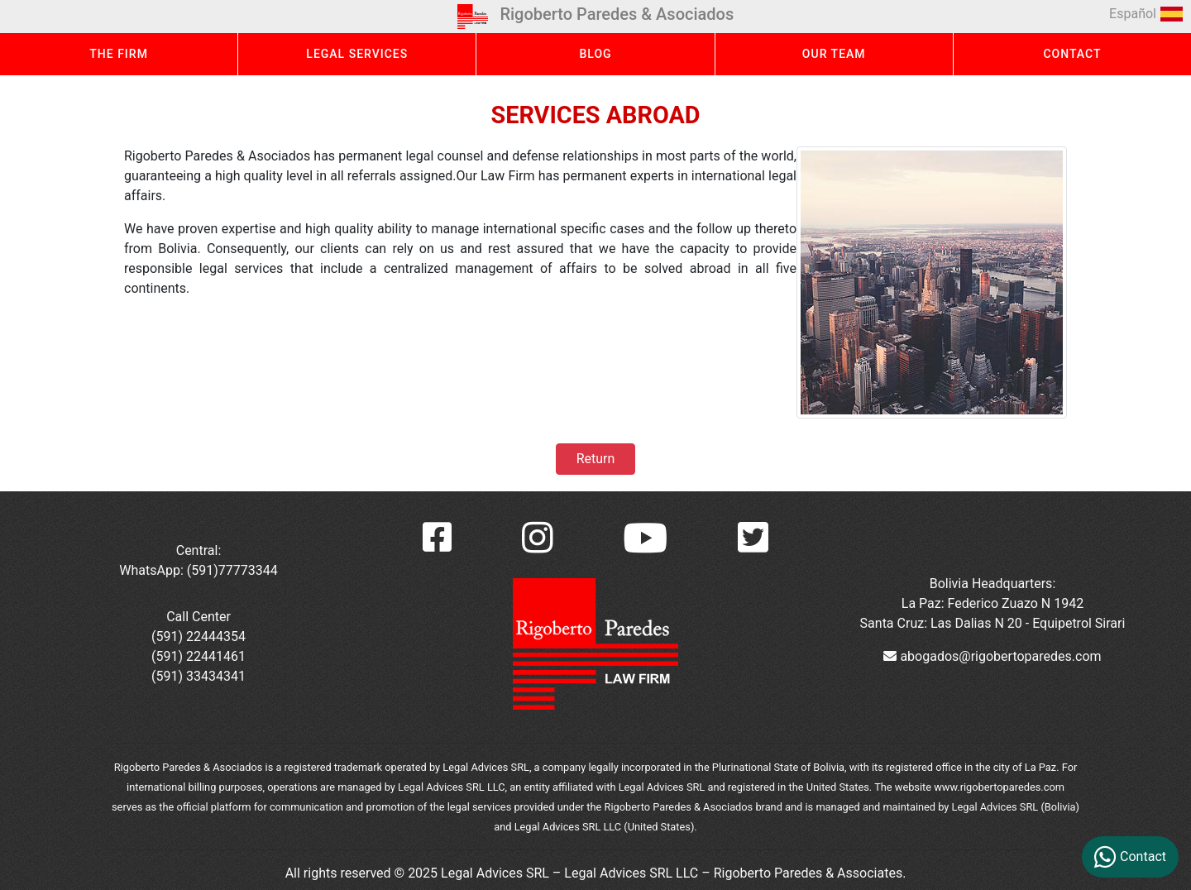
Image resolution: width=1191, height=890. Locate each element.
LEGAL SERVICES (357, 53)
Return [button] (595, 459)
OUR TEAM (834, 53)
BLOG (595, 53)
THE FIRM (118, 53)
